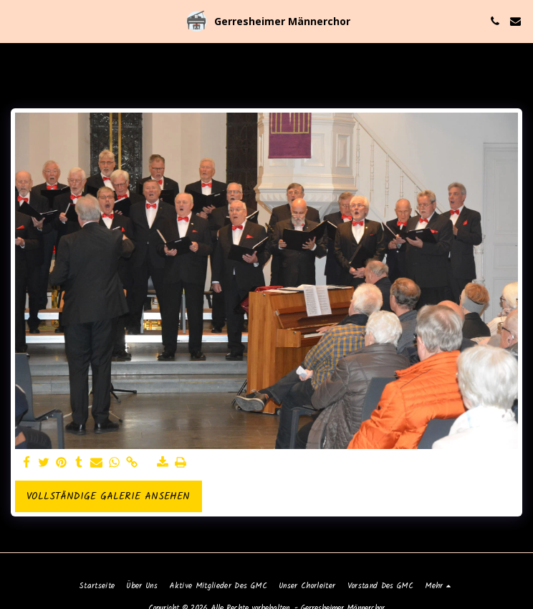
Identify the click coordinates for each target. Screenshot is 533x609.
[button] (16, 20)
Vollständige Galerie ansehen (108, 496)
